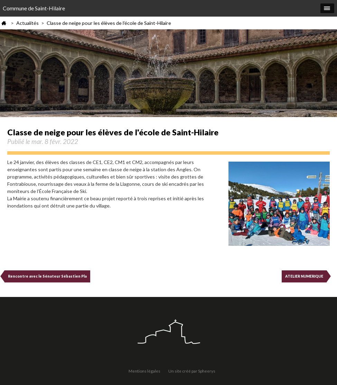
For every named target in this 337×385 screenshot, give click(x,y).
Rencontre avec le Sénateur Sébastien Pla (47, 276)
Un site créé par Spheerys (191, 370)
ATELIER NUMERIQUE (304, 276)
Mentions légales (144, 370)
